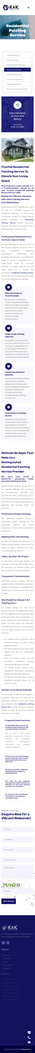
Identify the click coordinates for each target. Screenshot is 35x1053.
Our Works (6, 959)
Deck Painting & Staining (16, 65)
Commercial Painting (14, 74)
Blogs (5, 962)
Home (11, 18)
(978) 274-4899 (17, 127)
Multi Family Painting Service (17, 89)
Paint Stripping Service (15, 79)
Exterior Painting (13, 60)
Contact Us (7, 969)
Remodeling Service (14, 84)
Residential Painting (17, 70)
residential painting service (22, 273)
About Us (6, 956)
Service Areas (8, 966)
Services (20, 18)
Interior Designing (13, 55)
